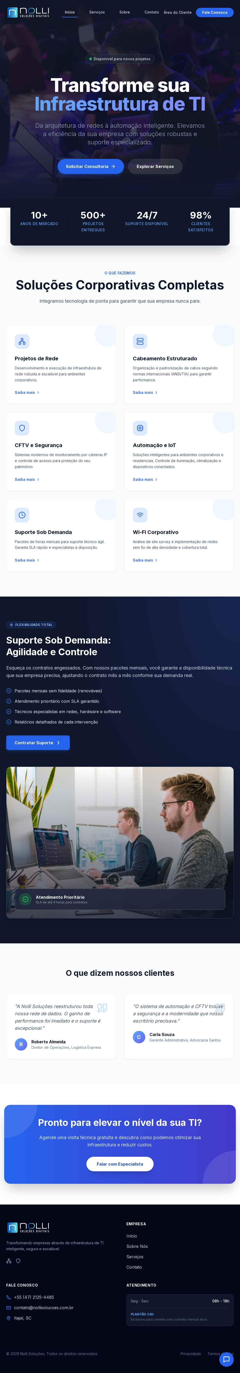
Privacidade (191, 1353)
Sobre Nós (137, 1246)
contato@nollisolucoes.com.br (44, 1307)
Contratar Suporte (38, 743)
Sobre (124, 12)
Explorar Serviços (155, 168)
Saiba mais (27, 392)
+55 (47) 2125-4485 (34, 1297)
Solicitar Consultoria (91, 168)
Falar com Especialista (120, 1164)
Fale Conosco (215, 12)
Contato (152, 12)
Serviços (97, 12)
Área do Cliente (178, 12)
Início (70, 12)
